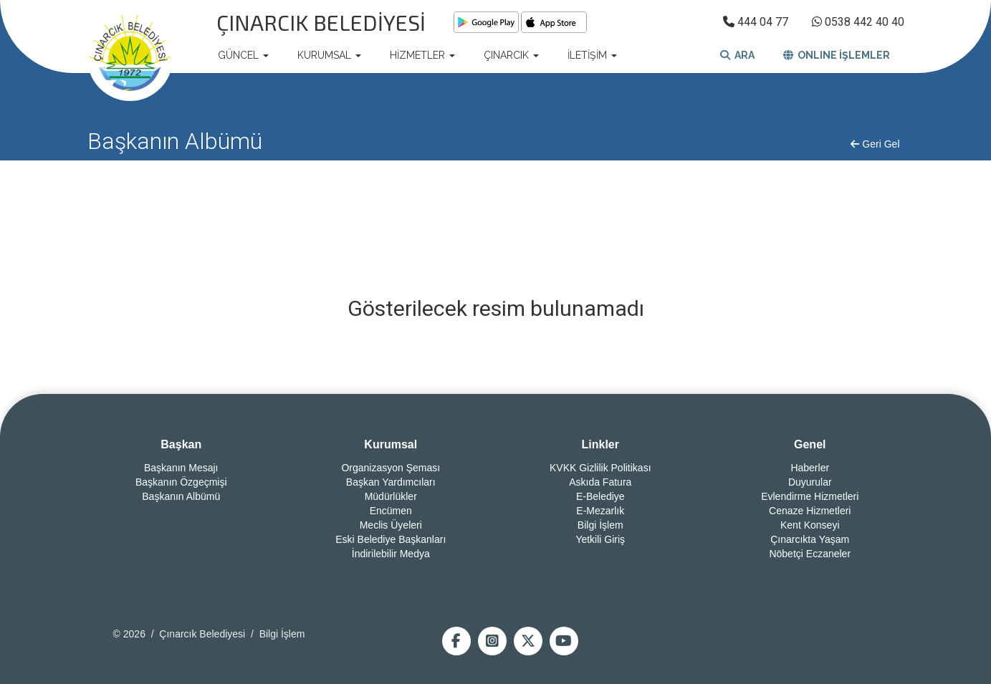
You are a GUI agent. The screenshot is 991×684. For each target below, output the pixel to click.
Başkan (181, 444)
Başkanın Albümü (181, 496)
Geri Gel (875, 144)
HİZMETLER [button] (422, 55)
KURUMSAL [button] (329, 55)
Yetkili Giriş (600, 539)
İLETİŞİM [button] (592, 55)
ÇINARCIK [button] (511, 55)
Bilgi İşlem (600, 525)
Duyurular (810, 482)
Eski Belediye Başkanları (390, 539)
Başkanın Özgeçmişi (181, 482)
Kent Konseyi (810, 525)
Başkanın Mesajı (181, 467)
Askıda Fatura (600, 482)
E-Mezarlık (600, 510)
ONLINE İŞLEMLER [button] (836, 55)
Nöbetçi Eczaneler (810, 553)
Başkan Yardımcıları (391, 482)
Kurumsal (390, 444)
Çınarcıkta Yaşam (809, 539)
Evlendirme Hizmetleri (809, 496)
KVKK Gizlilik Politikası (600, 467)
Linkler (600, 444)
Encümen (391, 510)
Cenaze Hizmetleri (810, 510)
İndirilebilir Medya (391, 553)
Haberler (809, 467)
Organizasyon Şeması (390, 467)
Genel (809, 444)
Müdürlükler (391, 496)
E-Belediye (600, 496)
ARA (737, 55)
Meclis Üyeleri (391, 525)
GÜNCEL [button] (243, 55)
